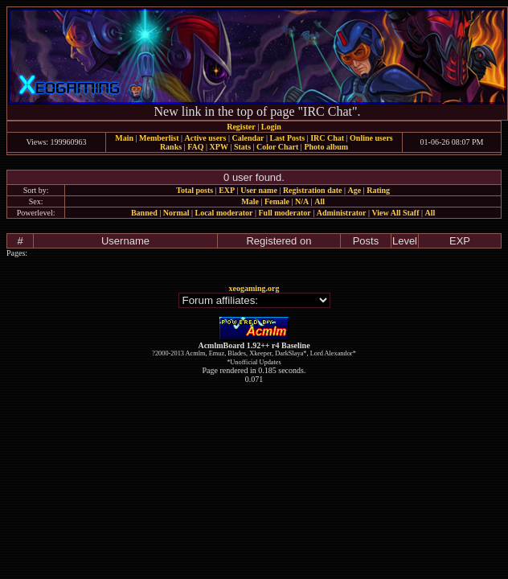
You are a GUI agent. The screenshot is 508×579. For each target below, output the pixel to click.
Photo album (326, 146)
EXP (227, 190)
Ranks (171, 146)
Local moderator (224, 212)
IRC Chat (327, 137)
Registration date (312, 190)
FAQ (195, 146)
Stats (242, 146)
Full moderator (284, 212)
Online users (371, 137)
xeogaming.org (253, 288)
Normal (176, 212)
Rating (378, 190)
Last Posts (287, 137)
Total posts (194, 190)
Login (271, 126)
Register (241, 126)
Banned (144, 212)
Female (276, 201)
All (319, 201)
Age (355, 190)
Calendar (247, 137)
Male (250, 201)
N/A (302, 201)
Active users (206, 137)
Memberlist (158, 137)
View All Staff (395, 212)
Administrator (342, 212)
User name (258, 190)
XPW (219, 146)
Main (124, 137)
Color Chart (277, 146)
